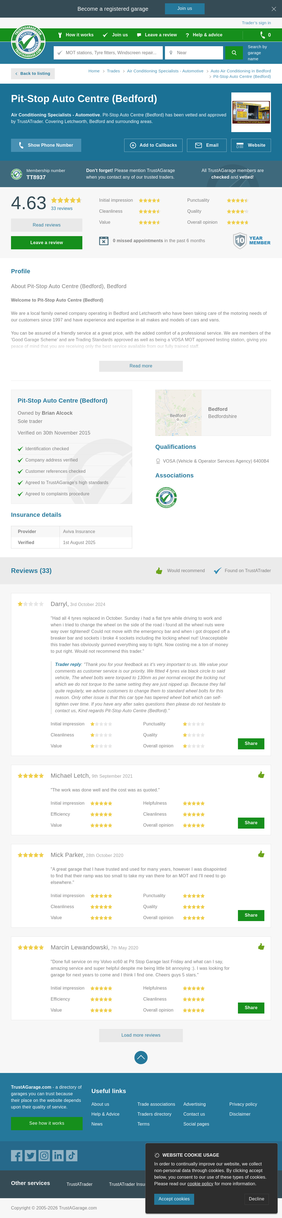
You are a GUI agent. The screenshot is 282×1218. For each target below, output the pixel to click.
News (97, 1124)
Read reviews (47, 225)
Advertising (194, 1104)
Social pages (196, 1124)
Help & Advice (105, 1114)
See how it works (46, 1123)
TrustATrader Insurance (132, 1184)
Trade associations (156, 1104)
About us (100, 1104)
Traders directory (154, 1114)
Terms (143, 1124)
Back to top (141, 1057)
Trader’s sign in (256, 22)
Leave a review (46, 242)
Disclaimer (240, 1114)
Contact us (194, 1114)
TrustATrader (80, 1184)
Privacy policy (243, 1104)
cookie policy (200, 1183)
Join (184, 8)
